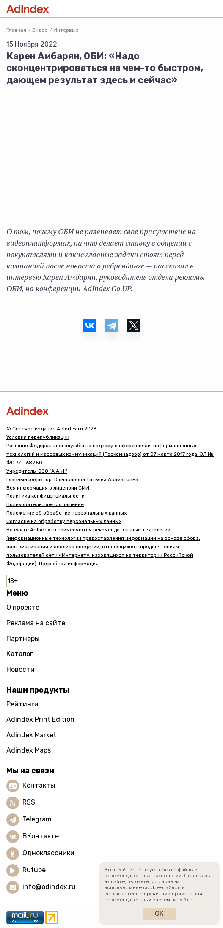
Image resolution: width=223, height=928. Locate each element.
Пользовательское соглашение (45, 504)
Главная (16, 30)
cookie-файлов (162, 887)
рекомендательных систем (137, 900)
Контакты (38, 785)
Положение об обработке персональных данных (66, 513)
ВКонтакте (40, 836)
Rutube (34, 870)
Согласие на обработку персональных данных (63, 521)
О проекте (22, 607)
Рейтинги (22, 704)
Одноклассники (48, 853)
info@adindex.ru (49, 887)
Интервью (66, 30)
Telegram (37, 819)
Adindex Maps (28, 750)
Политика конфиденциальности (45, 496)
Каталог (19, 654)
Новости (20, 669)
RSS (28, 802)
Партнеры (22, 639)
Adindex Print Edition (40, 719)
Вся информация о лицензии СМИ (47, 488)
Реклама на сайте (35, 623)
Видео (39, 30)
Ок (159, 913)
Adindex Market (31, 735)
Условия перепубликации (37, 437)
